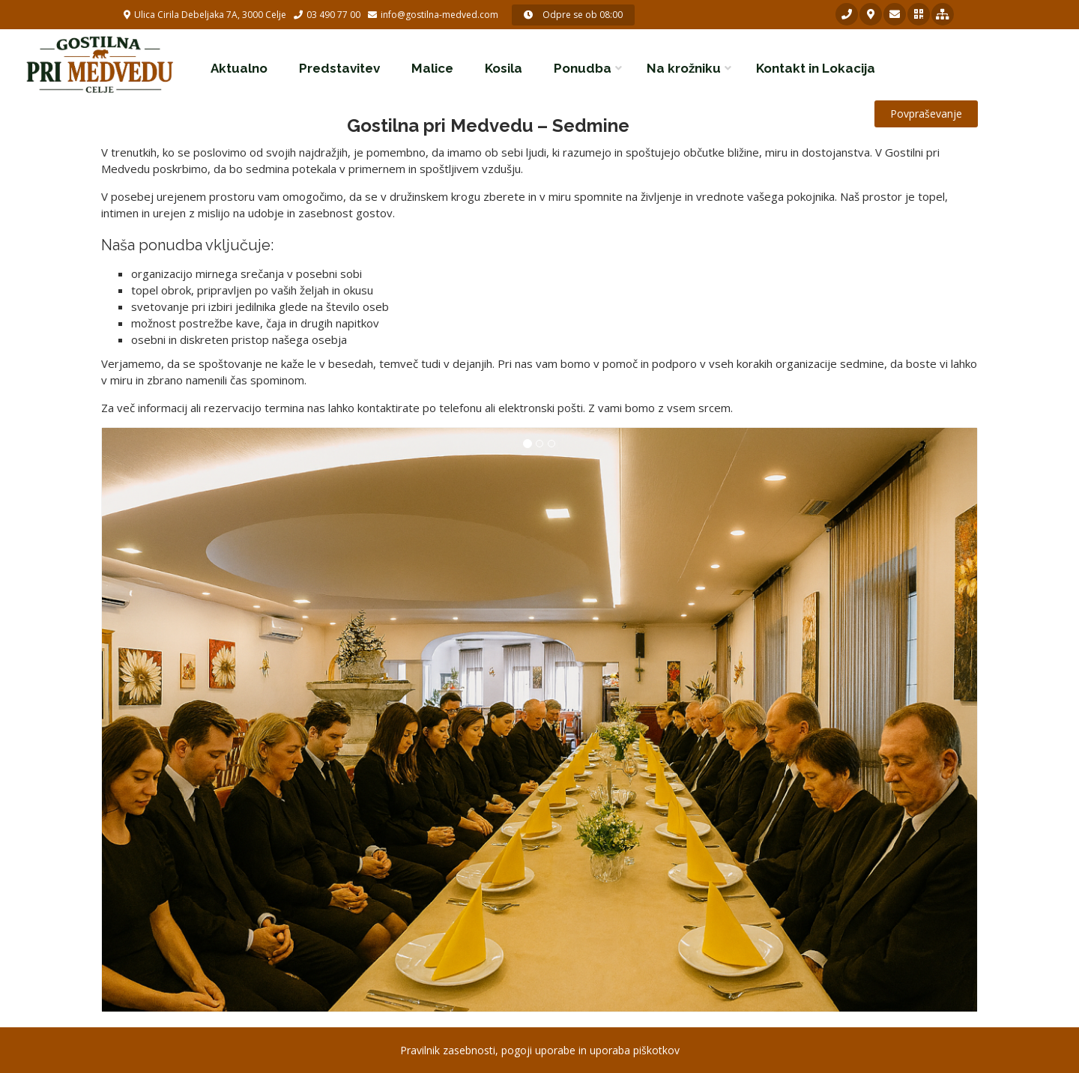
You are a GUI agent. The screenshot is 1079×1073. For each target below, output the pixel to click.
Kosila (503, 68)
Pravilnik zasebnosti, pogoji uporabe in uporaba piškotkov (540, 1050)
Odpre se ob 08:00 (573, 14)
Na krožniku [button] (684, 68)
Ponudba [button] (582, 68)
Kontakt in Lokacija (815, 68)
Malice (432, 68)
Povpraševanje (926, 113)
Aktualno (239, 68)
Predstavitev (339, 68)
